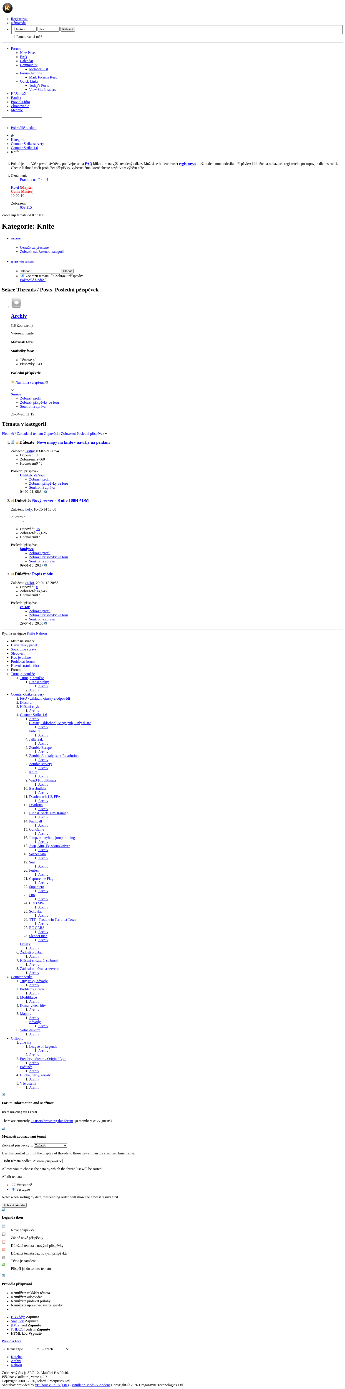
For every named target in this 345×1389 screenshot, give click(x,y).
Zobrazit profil (30, 398)
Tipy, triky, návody (34, 981)
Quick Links (29, 81)
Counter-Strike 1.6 (24, 148)
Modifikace (28, 997)
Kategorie (18, 140)
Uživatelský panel (24, 645)
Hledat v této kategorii (22, 261)
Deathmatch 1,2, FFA (44, 797)
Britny (30, 451)
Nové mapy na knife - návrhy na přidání (73, 442)
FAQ (23, 57)
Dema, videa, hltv (33, 1005)
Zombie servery (40, 764)
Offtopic (17, 1038)
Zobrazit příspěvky (67, 276)
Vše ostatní (28, 1083)
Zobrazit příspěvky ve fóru (39, 402)
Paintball (35, 821)
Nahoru (41, 633)
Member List (38, 69)
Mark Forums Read (43, 77)
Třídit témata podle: (16, 1161)
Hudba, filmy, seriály (35, 1075)
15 (38, 529)
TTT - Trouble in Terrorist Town (52, 919)
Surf (32, 862)
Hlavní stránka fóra (25, 666)
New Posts (27, 53)
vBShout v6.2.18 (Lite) (52, 1385)
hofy (28, 509)
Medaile (17, 110)
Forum (16, 49)
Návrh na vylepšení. (30, 382)
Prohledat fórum (23, 661)
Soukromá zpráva (32, 406)
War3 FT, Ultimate (42, 780)
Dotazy (25, 944)
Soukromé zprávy (24, 649)
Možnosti (15, 238)
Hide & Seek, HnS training (48, 813)
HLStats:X (18, 94)
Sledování (18, 653)
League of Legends (43, 1046)
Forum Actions (31, 73)
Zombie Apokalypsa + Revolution (53, 756)
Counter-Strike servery (27, 144)
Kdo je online (21, 657)
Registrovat (19, 19)
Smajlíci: (17, 1321)
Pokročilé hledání (23, 128)
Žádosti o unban (31, 952)
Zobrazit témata (35, 276)
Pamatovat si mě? (27, 37)
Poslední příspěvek (92, 433)
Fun (32, 895)
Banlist (16, 98)
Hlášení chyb (29, 706)
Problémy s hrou (32, 989)
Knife (33, 772)
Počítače (26, 1067)
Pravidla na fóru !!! (34, 180)
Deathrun (36, 805)
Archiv (19, 316)
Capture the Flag (41, 878)
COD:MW (37, 903)
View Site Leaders (42, 89)
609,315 (26, 207)
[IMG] (15, 1325)
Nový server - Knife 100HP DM (60, 500)
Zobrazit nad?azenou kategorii (42, 251)
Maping (25, 1014)
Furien (34, 870)
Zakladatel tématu (30, 433)
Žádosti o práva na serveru (39, 969)
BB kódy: (18, 1317)
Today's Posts (39, 85)
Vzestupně (22, 1185)
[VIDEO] (18, 1329)
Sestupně (21, 1189)
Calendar (26, 61)
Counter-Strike (22, 977)
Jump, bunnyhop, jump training (52, 838)
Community (28, 65)
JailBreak (36, 739)
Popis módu (42, 574)
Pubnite (34, 731)
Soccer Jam (37, 854)
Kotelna (17, 1357)
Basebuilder (37, 788)
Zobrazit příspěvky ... (17, 1145)
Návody (35, 1022)
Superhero (36, 887)
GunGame (36, 829)
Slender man (38, 936)
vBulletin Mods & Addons (91, 1385)
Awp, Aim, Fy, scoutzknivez (49, 846)
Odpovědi (51, 433)
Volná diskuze (30, 1030)
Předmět (8, 433)
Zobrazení (68, 433)
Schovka (35, 911)
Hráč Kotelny (39, 682)
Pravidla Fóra (12, 1341)
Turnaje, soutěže (23, 674)
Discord (26, 702)
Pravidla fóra (20, 102)
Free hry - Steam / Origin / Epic (43, 1059)
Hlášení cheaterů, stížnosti (39, 960)
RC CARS (36, 928)
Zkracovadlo (20, 106)
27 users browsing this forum (52, 1121)
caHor (29, 583)
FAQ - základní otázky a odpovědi (45, 698)
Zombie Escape (40, 747)
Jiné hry (26, 1042)
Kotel (15, 187)
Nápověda (18, 23)
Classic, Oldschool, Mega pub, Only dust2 (60, 723)
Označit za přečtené (34, 247)
